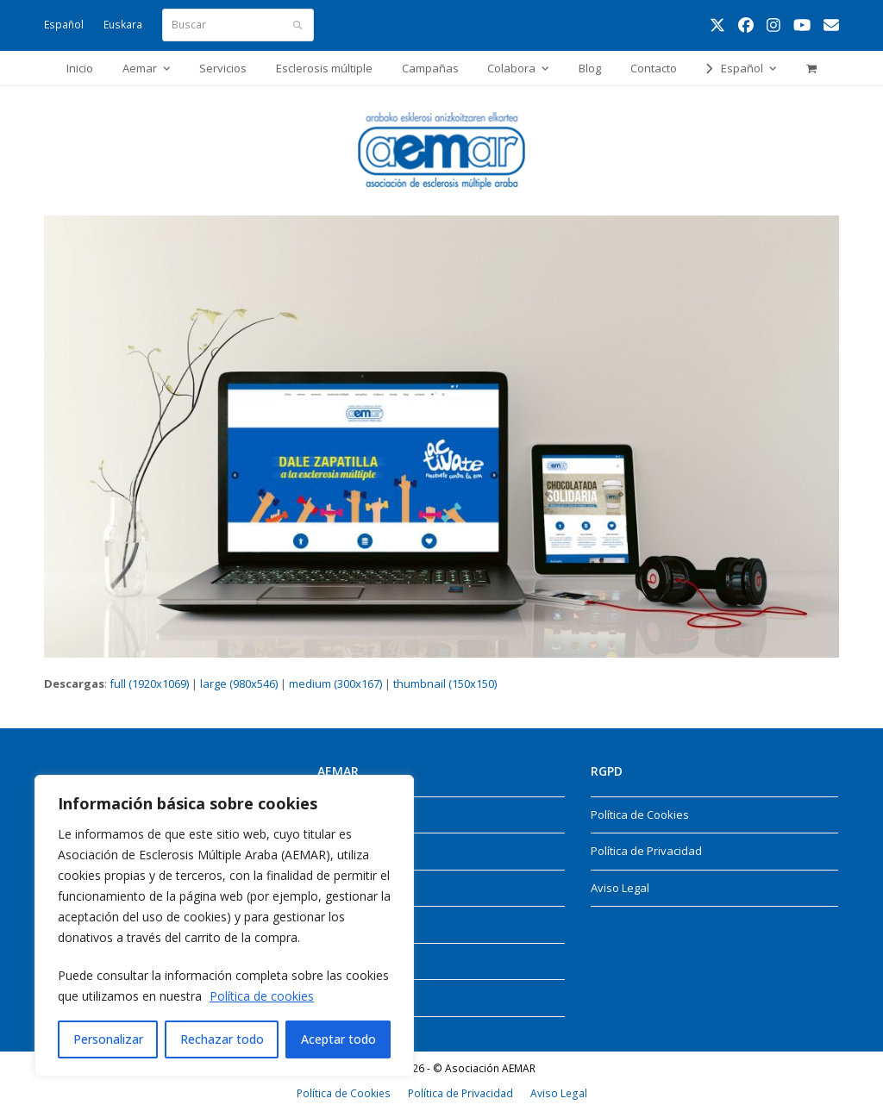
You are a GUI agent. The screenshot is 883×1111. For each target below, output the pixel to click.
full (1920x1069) (149, 683)
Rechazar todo (222, 1039)
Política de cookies (262, 996)
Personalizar (108, 1039)
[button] (811, 68)
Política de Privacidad (646, 850)
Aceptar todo (338, 1039)
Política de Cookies (640, 814)
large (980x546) (239, 683)
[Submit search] (297, 25)
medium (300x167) (335, 683)
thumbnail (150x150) (445, 683)
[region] (224, 926)
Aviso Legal (620, 888)
